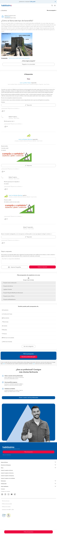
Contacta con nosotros (5, 491)
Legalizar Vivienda (7, 289)
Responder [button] (28, 105)
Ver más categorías (28, 346)
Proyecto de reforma (8, 286)
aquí (4, 363)
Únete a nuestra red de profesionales (28, 397)
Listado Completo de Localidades (8, 478)
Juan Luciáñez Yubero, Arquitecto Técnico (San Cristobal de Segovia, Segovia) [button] (25, 84)
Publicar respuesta (42, 267)
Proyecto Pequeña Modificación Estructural (13, 292)
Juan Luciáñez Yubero (25, 82)
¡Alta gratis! (32, 1)
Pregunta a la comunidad (28, 64)
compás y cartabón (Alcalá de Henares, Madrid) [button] (25, 140)
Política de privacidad (7, 503)
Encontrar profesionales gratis (28, 356)
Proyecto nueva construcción (9, 282)
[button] (28, 462)
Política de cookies (6, 506)
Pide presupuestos (28, 531)
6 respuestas (4, 58)
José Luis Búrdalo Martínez (25, 139)
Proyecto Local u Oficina (8, 296)
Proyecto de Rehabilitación (9, 299)
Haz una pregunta (51, 10)
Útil (3, 111)
